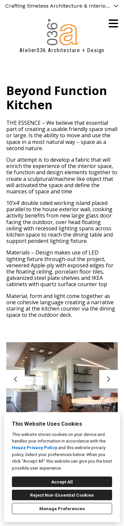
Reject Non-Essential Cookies (62, 495)
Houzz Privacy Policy (34, 447)
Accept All (62, 481)
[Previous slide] (15, 379)
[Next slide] (108, 379)
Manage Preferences (62, 508)
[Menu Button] (113, 23)
